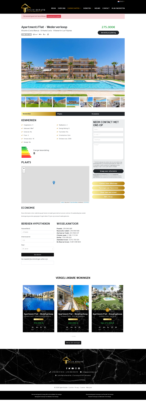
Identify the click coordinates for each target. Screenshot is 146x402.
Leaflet (62, 202)
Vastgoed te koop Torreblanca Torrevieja (46, 396)
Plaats (59, 114)
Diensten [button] (87, 8)
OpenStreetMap (74, 202)
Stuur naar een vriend (108, 192)
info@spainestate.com (90, 372)
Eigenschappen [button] (74, 8)
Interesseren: (26, 237)
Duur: (23, 245)
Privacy (77, 387)
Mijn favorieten (118, 8)
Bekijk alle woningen (73, 343)
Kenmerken (27, 114)
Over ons (61, 8)
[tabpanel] (38, 309)
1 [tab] (71, 336)
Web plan (89, 387)
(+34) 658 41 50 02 (58, 372)
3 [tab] (74, 336)
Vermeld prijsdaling (108, 33)
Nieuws (97, 8)
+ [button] (23, 168)
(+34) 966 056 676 (72, 372)
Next (122, 67)
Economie (95, 114)
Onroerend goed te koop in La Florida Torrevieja (99, 394)
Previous (23, 67)
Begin (53, 8)
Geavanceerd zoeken (53, 16)
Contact (106, 8)
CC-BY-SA (86, 202)
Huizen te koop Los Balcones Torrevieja (99, 396)
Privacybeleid (96, 165)
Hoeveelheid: (25, 229)
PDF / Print (108, 197)
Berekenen (37, 255)
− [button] (23, 171)
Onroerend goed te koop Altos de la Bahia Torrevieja (46, 394)
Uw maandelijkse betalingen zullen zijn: (34, 259)
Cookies (82, 387)
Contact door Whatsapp (108, 183)
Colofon (71, 387)
